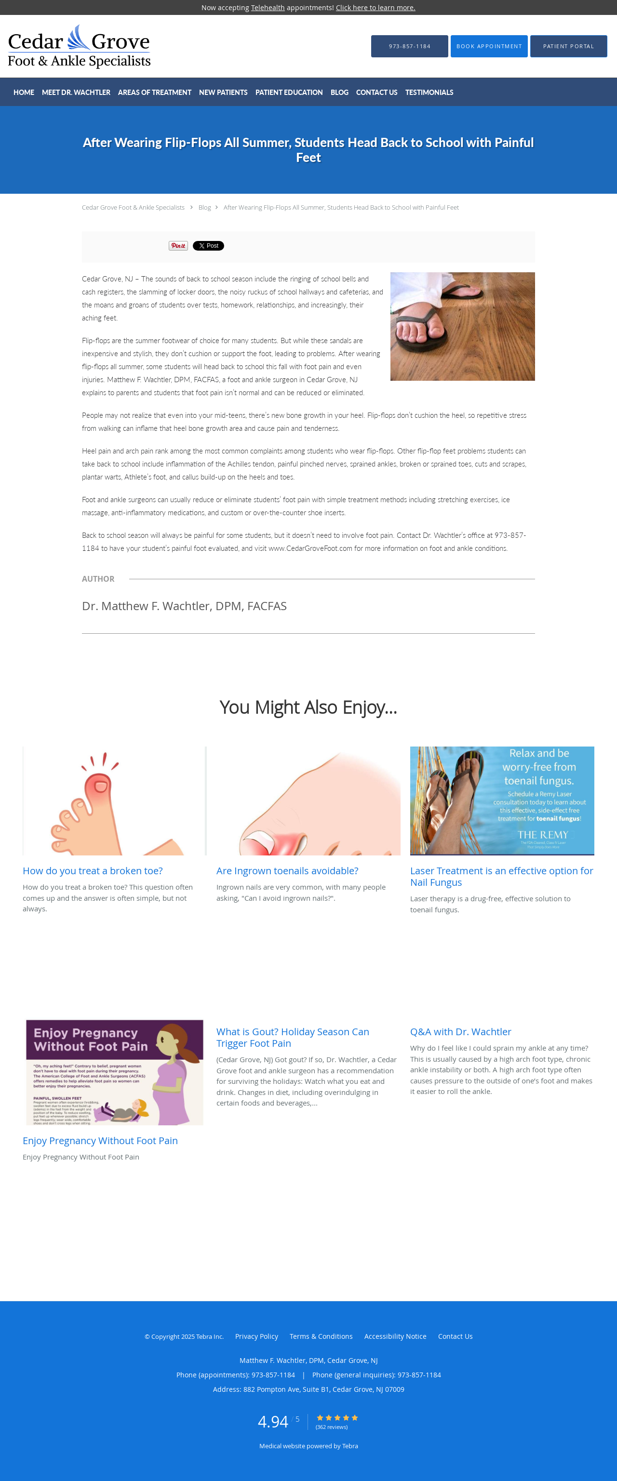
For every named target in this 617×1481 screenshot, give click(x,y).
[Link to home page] (64, 46)
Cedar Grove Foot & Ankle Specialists (133, 207)
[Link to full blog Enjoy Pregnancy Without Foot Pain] (115, 1083)
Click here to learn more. (376, 7)
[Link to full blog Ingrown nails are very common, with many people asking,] (308, 814)
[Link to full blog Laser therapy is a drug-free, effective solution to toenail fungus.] (502, 820)
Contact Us (455, 1336)
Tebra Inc (209, 1336)
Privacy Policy (256, 1336)
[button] (489, 46)
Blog (205, 207)
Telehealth (268, 7)
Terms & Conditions (321, 1336)
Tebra (350, 1445)
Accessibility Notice (395, 1336)
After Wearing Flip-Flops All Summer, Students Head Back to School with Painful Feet (341, 207)
